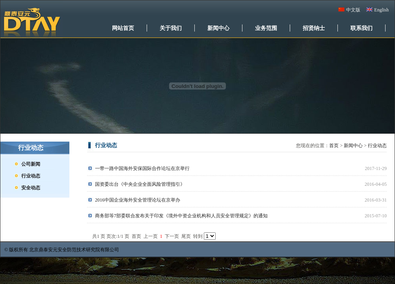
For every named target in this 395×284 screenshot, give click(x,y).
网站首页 (123, 28)
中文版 (353, 10)
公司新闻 (30, 164)
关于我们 (171, 28)
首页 (334, 145)
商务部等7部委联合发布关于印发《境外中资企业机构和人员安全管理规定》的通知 (181, 216)
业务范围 (266, 28)
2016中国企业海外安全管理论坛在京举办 (137, 200)
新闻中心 (218, 28)
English (381, 10)
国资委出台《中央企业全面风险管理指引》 (140, 184)
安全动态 (30, 188)
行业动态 (30, 176)
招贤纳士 (314, 28)
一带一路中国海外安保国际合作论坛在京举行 (142, 168)
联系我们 (361, 28)
